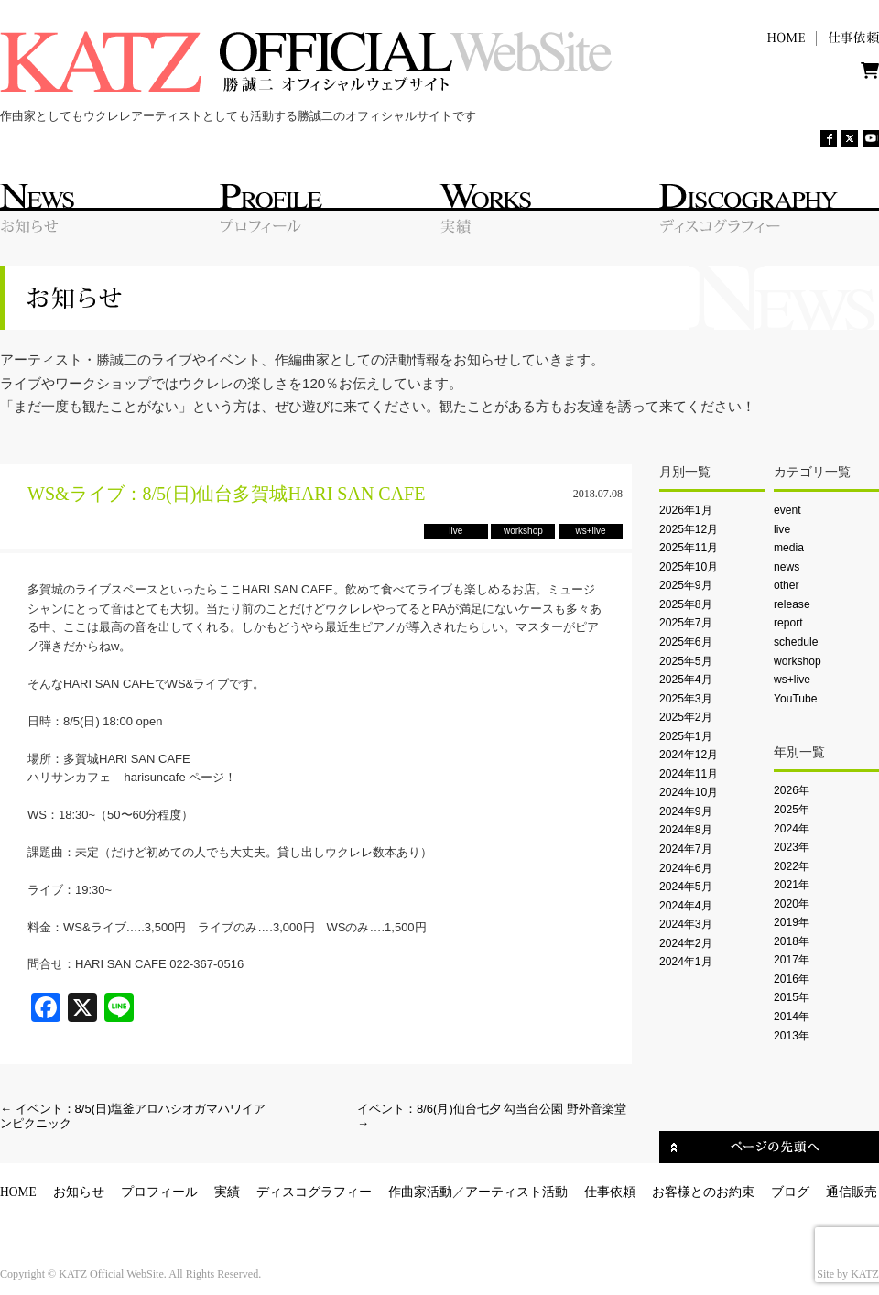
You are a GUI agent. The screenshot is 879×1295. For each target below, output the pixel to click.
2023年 (791, 847)
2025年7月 (685, 622)
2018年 (791, 941)
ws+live (792, 679)
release (792, 604)
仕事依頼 (609, 1192)
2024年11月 (688, 773)
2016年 (791, 979)
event (787, 510)
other (786, 585)
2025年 (791, 809)
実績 (227, 1192)
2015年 (791, 997)
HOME (18, 1192)
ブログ (790, 1192)
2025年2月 (685, 717)
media (789, 547)
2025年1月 (685, 736)
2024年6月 (685, 868)
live (782, 529)
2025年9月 (685, 585)
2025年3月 (685, 698)
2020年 (791, 904)
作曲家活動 (420, 1192)
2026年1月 (685, 510)
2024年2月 (685, 943)
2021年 (791, 884)
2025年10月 (688, 566)
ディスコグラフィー (314, 1192)
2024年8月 (685, 829)
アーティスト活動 (516, 1192)
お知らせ (78, 1192)
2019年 (791, 922)
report (788, 622)
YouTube (795, 698)
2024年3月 (685, 924)
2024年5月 (685, 886)
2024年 (791, 828)
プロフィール (159, 1192)
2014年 (791, 1016)
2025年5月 (685, 661)
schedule (796, 642)
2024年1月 (685, 961)
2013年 (791, 1035)
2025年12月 (688, 529)
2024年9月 (685, 811)
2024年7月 (685, 849)
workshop (797, 661)
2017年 (791, 959)
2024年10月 (688, 792)
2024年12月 (688, 754)
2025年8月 (685, 604)
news (786, 566)
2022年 (791, 866)
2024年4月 (685, 905)
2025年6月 (685, 642)
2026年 (791, 790)
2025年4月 (685, 679)
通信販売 (851, 1192)
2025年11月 (688, 547)
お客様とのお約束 (703, 1192)
